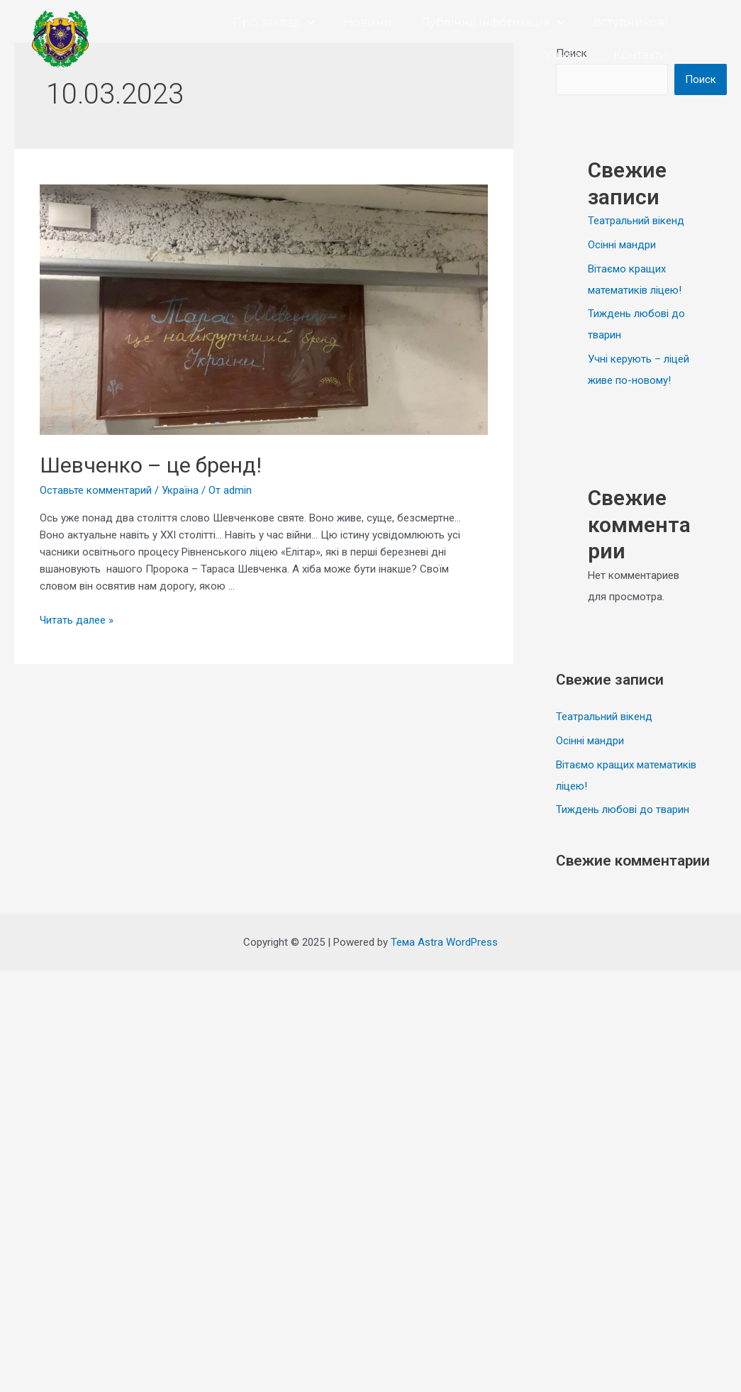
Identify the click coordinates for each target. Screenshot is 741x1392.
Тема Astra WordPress (444, 942)
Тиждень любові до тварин (622, 809)
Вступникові (630, 22)
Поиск (700, 79)
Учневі (565, 55)
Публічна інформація (492, 22)
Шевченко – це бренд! (151, 465)
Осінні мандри (622, 244)
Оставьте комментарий (96, 490)
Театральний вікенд (636, 220)
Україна (180, 490)
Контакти (640, 55)
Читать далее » (76, 620)
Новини (367, 22)
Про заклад (274, 22)
